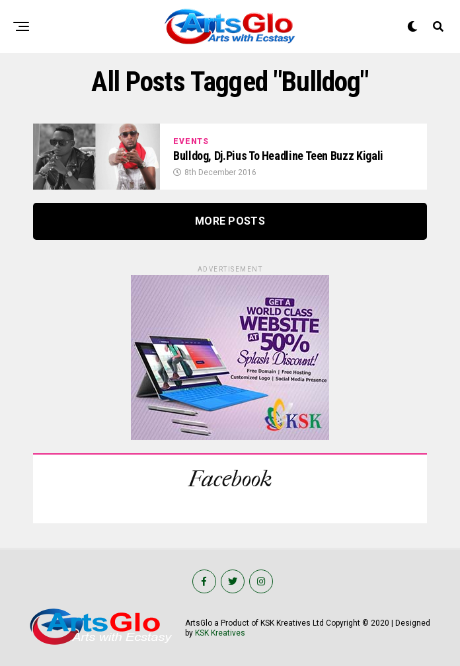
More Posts (230, 221)
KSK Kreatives (220, 633)
